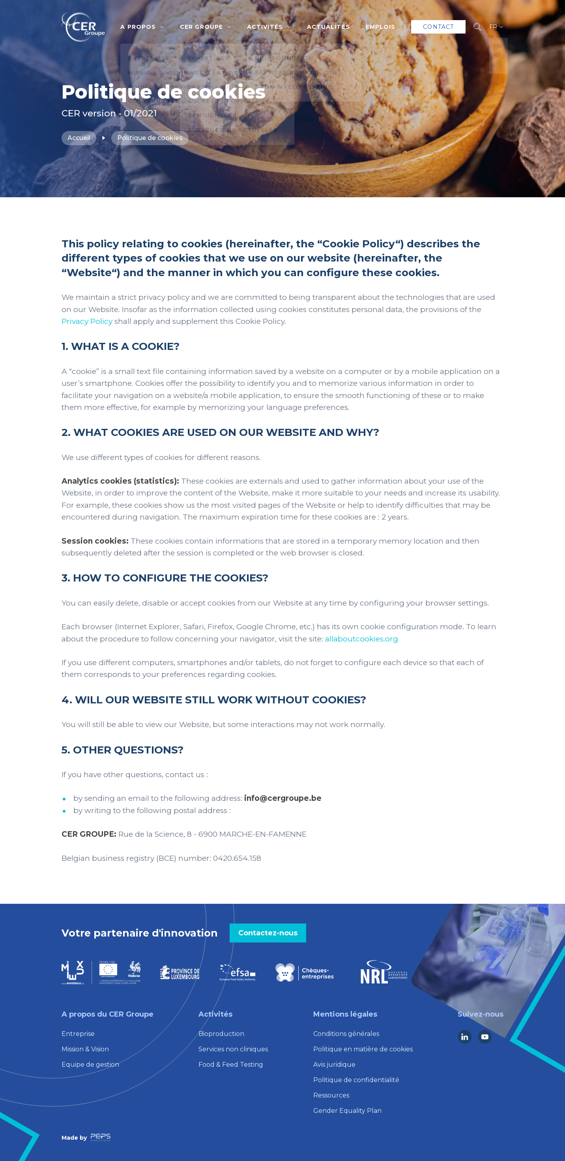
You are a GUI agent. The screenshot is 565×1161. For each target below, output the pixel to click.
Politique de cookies (150, 138)
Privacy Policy (87, 321)
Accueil (78, 138)
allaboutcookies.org (361, 638)
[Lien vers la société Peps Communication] (100, 1137)
